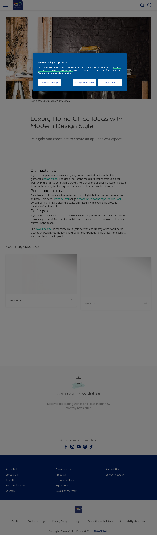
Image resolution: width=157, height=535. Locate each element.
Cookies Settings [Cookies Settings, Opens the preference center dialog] (49, 82)
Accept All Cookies (84, 82)
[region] (80, 72)
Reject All (110, 82)
